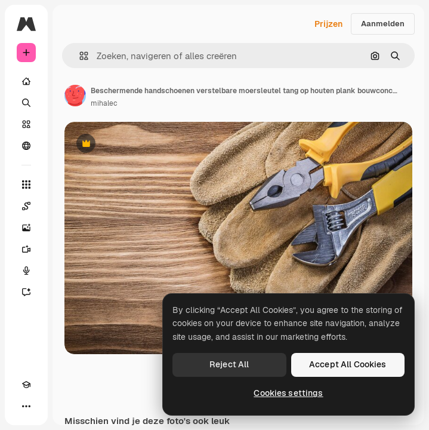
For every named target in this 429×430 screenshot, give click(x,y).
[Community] (26, 145)
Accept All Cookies (348, 364)
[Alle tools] (26, 184)
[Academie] (26, 384)
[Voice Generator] (26, 270)
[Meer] (26, 406)
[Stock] (26, 124)
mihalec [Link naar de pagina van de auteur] (104, 103)
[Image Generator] (26, 227)
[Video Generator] (26, 249)
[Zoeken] (26, 102)
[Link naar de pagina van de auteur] (75, 95)
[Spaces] (26, 206)
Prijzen (328, 24)
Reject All (229, 364)
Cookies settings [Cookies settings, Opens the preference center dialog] (288, 393)
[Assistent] (26, 292)
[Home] (26, 81)
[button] (79, 55)
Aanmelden (383, 24)
